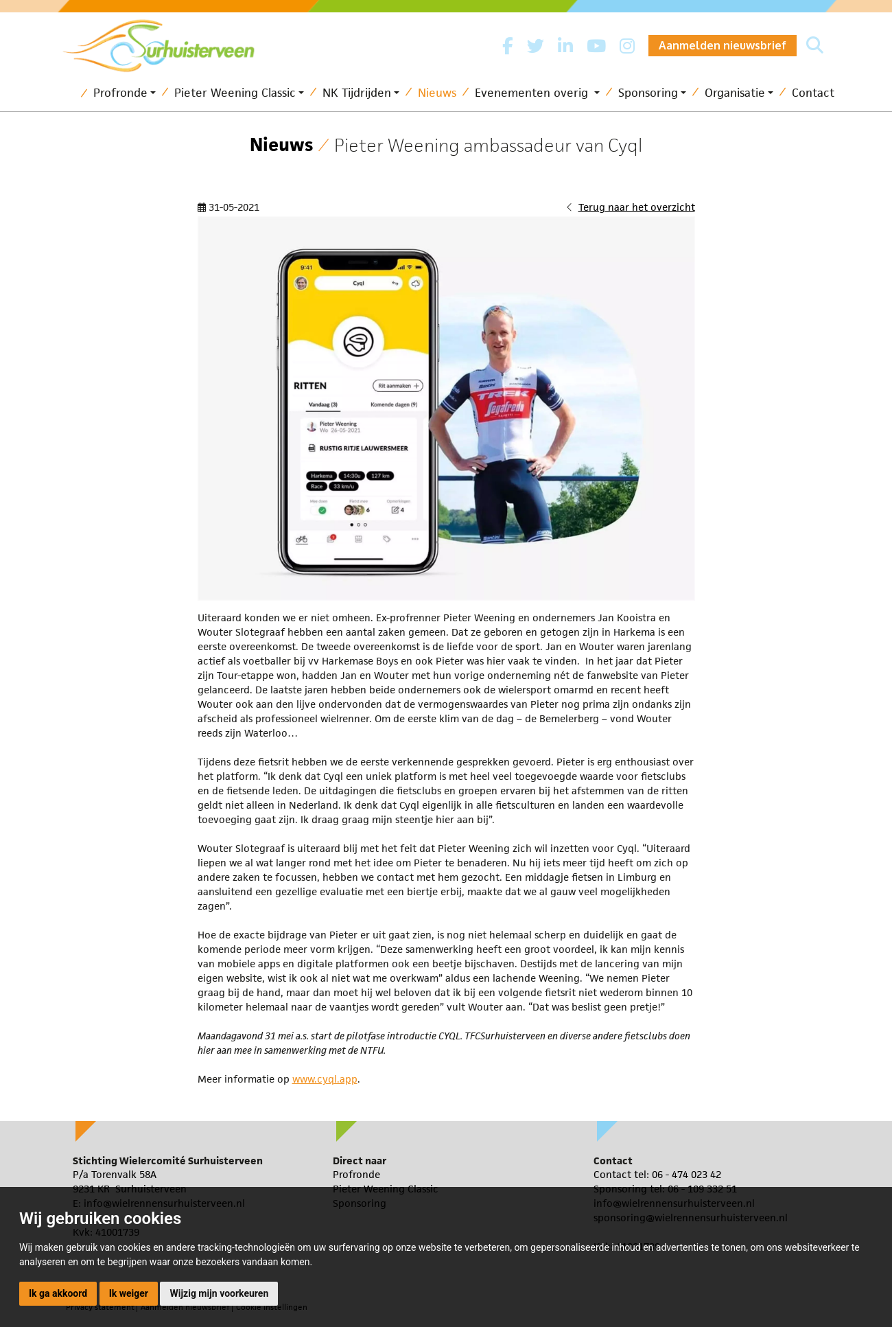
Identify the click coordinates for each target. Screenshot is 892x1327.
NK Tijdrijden (356, 92)
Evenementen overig (533, 92)
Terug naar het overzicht (636, 207)
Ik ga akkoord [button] (58, 1293)
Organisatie (735, 92)
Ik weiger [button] (128, 1293)
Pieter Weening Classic (235, 92)
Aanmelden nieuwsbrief (722, 45)
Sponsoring (648, 92)
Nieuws (437, 92)
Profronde (120, 92)
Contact (813, 92)
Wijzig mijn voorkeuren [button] (218, 1293)
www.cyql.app (324, 1078)
